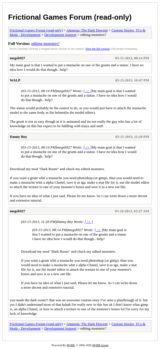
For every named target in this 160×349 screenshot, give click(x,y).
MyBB (71, 345)
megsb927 (17, 58)
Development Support (60, 35)
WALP (15, 80)
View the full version (97, 48)
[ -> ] (87, 91)
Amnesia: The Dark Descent (87, 30)
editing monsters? (45, 43)
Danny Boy (18, 136)
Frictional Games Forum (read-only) (70, 17)
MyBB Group (100, 345)
